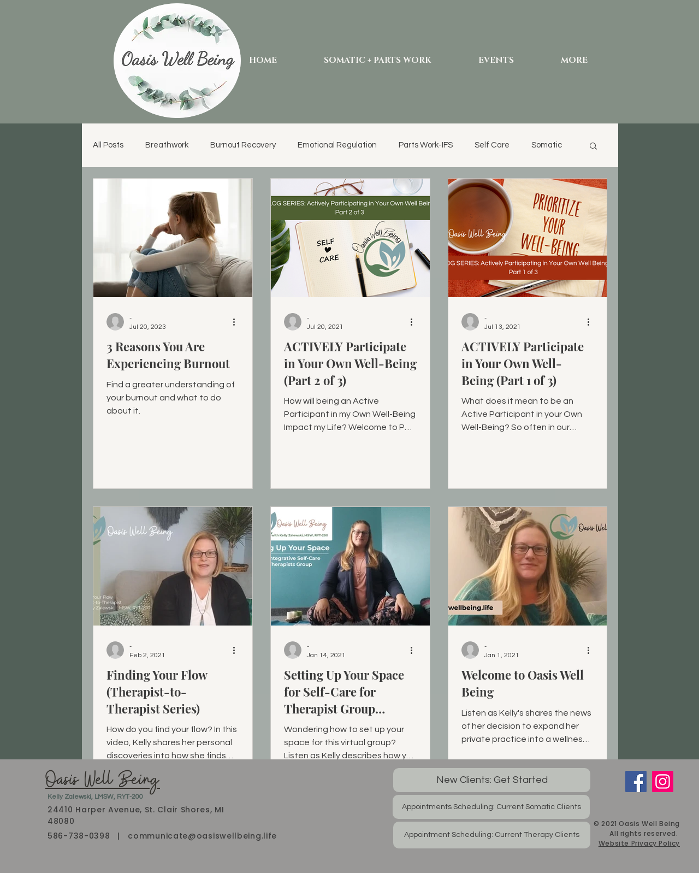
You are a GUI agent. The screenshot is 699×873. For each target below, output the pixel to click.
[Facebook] (636, 781)
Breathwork (166, 145)
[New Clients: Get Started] (491, 780)
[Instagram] (662, 781)
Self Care (492, 145)
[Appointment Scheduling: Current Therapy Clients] (491, 835)
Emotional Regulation (337, 145)
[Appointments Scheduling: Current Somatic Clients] (491, 807)
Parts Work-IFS (426, 145)
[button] (593, 146)
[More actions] (237, 321)
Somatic (546, 145)
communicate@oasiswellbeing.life (202, 835)
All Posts (108, 145)
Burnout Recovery (243, 145)
